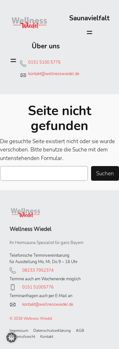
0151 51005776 (38, 287)
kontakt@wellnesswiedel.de (53, 74)
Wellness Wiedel (30, 229)
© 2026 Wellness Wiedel (31, 318)
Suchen (105, 173)
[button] (11, 337)
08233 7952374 (38, 270)
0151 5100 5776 (44, 62)
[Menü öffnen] (89, 32)
